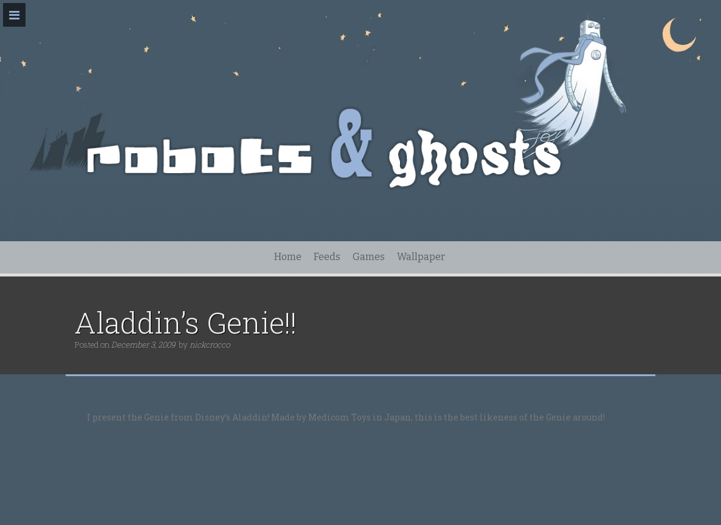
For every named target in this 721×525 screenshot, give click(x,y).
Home (288, 256)
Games (369, 256)
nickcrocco (210, 344)
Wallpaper (421, 256)
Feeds (327, 256)
